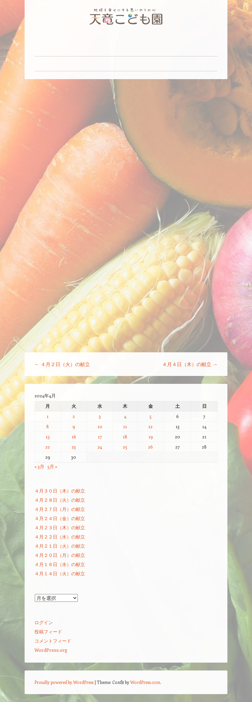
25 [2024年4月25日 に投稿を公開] (125, 447)
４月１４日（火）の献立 (59, 573)
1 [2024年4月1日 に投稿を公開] (48, 416)
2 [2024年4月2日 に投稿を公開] (74, 416)
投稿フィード (48, 631)
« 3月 (39, 466)
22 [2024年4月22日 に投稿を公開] (47, 447)
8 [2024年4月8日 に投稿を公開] (47, 426)
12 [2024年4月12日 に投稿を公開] (150, 426)
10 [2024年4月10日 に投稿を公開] (99, 426)
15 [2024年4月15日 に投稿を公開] (48, 436)
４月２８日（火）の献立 (59, 500)
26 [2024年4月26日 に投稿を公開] (150, 447)
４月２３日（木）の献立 (59, 527)
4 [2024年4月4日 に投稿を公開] (125, 416)
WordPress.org (50, 650)
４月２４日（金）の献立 (59, 518)
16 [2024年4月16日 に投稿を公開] (74, 436)
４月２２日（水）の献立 (59, 537)
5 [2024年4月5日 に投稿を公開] (150, 416)
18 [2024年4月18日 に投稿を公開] (125, 436)
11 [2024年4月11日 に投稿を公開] (125, 426)
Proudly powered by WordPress (64, 682)
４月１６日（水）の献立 (59, 564)
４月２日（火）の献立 (62, 364)
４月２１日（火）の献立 (59, 546)
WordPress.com (145, 682)
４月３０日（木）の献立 (59, 491)
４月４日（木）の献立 (190, 364)
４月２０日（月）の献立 (59, 555)
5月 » (52, 466)
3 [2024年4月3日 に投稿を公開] (100, 416)
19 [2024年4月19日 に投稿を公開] (150, 436)
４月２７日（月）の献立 (59, 509)
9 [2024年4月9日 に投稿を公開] (74, 426)
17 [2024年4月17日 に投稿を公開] (100, 436)
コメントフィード (52, 641)
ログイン (43, 622)
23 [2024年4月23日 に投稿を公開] (74, 447)
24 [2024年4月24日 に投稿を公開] (99, 447)
